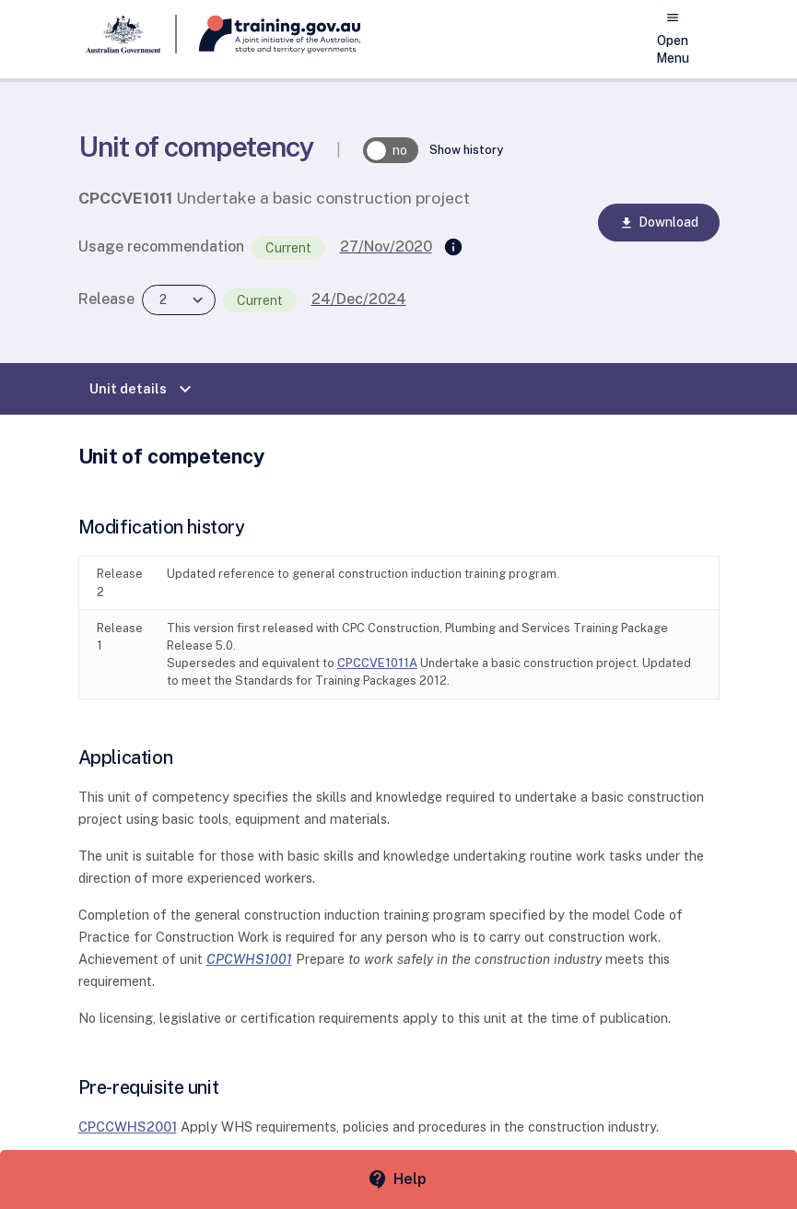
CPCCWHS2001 (127, 1126)
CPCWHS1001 (249, 959)
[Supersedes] (453, 248)
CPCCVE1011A (377, 663)
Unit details (142, 389)
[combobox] (179, 300)
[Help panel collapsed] (398, 1179)
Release (106, 299)
